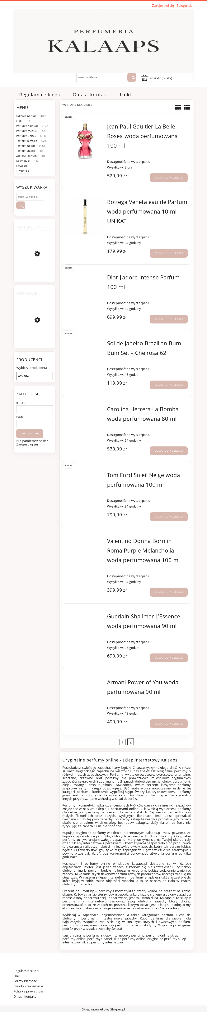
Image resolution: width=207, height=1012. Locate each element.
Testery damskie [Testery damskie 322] (26, 140)
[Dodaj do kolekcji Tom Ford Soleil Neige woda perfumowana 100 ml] (169, 516)
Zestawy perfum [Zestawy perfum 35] (26, 155)
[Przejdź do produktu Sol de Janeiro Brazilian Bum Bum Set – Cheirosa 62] (85, 341)
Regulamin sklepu (26, 971)
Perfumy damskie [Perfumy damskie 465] (27, 126)
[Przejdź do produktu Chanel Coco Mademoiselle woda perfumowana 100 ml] (34, 272)
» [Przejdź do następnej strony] (138, 742)
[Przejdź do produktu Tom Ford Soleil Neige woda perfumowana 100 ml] (85, 473)
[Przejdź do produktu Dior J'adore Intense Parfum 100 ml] (85, 276)
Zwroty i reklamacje (28, 986)
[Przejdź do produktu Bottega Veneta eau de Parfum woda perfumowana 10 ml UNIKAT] (85, 216)
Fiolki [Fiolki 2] (19, 121)
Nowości (21, 165)
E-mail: (20, 402)
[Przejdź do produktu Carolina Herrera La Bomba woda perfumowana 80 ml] (85, 407)
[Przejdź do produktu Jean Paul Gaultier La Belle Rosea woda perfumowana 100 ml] (85, 141)
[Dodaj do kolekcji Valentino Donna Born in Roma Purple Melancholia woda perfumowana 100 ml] (169, 592)
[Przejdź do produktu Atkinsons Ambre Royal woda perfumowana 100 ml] (34, 337)
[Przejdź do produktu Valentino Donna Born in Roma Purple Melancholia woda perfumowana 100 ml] (85, 539)
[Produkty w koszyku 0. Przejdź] (157, 78)
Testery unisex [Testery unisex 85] (25, 150)
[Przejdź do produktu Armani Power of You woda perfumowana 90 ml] (85, 680)
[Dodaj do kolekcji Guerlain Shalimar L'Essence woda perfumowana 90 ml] (169, 657)
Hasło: (20, 416)
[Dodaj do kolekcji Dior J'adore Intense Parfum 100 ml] (169, 319)
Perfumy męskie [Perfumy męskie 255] (26, 131)
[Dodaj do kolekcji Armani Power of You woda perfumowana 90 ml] (169, 723)
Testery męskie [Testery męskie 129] (25, 145)
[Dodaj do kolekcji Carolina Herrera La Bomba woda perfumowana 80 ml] (169, 450)
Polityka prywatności (29, 991)
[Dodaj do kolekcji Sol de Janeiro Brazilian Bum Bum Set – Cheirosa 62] (169, 385)
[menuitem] (40, 94)
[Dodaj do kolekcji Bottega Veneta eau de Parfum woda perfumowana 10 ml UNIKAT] (169, 253)
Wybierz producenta (31, 367)
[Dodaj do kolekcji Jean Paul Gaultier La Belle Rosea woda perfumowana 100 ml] (169, 177)
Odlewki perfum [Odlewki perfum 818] (26, 116)
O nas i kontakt (24, 996)
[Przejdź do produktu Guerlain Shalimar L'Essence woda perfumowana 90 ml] (85, 615)
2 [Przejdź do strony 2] (130, 742)
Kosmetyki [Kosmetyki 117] (23, 160)
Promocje (23, 170)
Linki (17, 976)
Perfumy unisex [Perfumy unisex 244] (26, 136)
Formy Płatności (25, 981)
